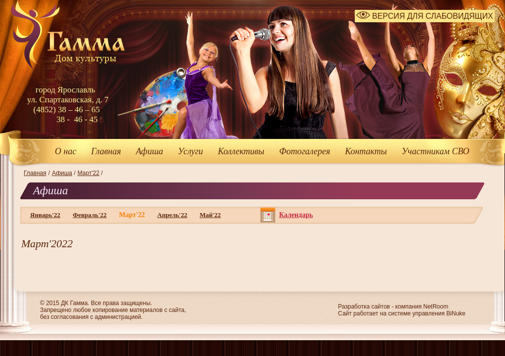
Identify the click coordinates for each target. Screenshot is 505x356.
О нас (65, 151)
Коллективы (241, 151)
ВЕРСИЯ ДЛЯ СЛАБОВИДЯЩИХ (424, 16)
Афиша (149, 151)
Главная (106, 151)
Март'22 (88, 173)
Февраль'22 (90, 215)
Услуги (190, 151)
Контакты (366, 151)
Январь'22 (45, 215)
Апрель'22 (172, 215)
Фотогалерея (304, 151)
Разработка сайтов (364, 306)
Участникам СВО (435, 151)
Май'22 (210, 215)
